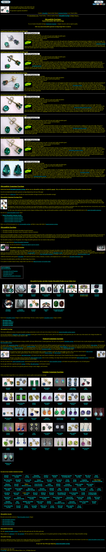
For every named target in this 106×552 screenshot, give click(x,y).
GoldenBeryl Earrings (49, 485)
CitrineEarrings (34, 434)
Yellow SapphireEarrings (73, 434)
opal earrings (10, 349)
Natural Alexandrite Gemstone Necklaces (13, 219)
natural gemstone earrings (52, 224)
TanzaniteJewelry (94, 502)
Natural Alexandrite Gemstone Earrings (81, 189)
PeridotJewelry (83, 493)
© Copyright (3, 550)
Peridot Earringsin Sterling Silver (92, 493)
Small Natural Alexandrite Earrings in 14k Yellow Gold (14, 52)
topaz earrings (89, 351)
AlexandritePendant (58, 295)
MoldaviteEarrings (43, 493)
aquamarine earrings (13, 345)
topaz (19, 334)
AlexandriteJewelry (71, 295)
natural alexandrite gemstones (94, 210)
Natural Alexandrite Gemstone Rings (12, 221)
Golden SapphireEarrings (79, 485)
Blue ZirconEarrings (88, 476)
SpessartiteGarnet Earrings (72, 502)
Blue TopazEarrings (86, 434)
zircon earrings (63, 346)
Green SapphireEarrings (47, 434)
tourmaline (27, 334)
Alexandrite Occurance (8, 272)
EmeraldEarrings (34, 389)
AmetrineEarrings (6, 476)
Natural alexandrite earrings (16, 7)
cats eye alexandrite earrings (37, 189)
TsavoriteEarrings (18, 506)
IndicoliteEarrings (51, 489)
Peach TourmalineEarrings (73, 493)
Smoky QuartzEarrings (40, 502)
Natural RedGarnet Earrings (69, 498)
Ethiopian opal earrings (69, 347)
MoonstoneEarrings (98, 419)
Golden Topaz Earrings (34, 449)
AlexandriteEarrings (33, 310)
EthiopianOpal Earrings (7, 485)
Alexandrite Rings (6, 320)
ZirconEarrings (79, 506)
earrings (23, 364)
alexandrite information (75, 256)
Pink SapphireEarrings (47, 404)
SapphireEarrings (49, 502)
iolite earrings (57, 352)
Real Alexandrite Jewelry (23, 517)
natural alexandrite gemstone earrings (82, 107)
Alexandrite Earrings (64, 15)
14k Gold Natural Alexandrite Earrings (10, 137)
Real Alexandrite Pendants (8, 522)
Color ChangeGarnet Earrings (73, 389)
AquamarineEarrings (59, 404)
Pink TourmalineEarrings (85, 449)
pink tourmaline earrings (82, 357)
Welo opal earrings (18, 347)
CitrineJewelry (75, 480)
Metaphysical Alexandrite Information (12, 276)
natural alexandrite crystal (84, 254)
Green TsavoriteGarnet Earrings (38, 485)
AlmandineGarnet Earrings (36, 476)
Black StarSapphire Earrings (30, 489)
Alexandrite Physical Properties (10, 271)
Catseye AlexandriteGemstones (46, 295)
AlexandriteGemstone (33, 295)
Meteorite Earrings (26, 485)
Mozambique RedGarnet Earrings (61, 493)
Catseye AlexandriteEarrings (17, 476)
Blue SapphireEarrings (47, 389)
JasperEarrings (99, 489)
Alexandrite (45, 13)
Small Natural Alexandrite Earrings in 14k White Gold (14, 31)
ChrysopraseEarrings (59, 480)
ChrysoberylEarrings (50, 480)
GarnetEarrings (52, 506)
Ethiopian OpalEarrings (8, 464)
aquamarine (15, 334)
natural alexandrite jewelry (13, 212)
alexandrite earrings (100, 43)
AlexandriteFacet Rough (8, 310)
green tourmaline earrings (55, 361)
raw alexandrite (31, 252)
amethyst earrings (31, 346)
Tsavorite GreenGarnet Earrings (60, 419)
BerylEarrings (27, 476)
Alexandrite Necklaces (7, 322)
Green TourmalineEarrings (21, 404)
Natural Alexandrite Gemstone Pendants (13, 216)
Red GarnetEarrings (21, 419)
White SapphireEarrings (60, 434)
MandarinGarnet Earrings (47, 419)
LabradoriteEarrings (7, 493)
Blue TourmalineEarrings (8, 419)
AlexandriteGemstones (96, 295)
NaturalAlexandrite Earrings (19, 498)
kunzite (23, 334)
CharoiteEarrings (8, 434)
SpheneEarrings (73, 449)
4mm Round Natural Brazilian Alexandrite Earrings (13, 95)
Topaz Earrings (21, 389)
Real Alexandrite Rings (7, 521)
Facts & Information (6, 268)
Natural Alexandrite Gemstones (21, 242)
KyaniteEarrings (74, 489)
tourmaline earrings (68, 341)
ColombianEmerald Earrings (84, 480)
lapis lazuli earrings (26, 355)
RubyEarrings (86, 389)
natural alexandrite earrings (40, 176)
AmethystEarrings (73, 419)
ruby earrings (94, 345)
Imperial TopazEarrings (73, 404)
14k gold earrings (35, 364)
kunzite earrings (48, 352)
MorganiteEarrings (51, 493)
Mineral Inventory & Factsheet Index (42, 261)
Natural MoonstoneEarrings (57, 498)
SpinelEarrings (96, 476)
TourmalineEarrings (85, 404)
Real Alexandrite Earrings (8, 524)
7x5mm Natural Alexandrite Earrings (10, 159)
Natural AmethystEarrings (31, 498)
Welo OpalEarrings (60, 506)
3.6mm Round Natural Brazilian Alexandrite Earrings (14, 73)
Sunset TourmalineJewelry (83, 502)
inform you (13, 194)
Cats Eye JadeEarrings (27, 480)
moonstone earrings (46, 349)
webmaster (11, 533)
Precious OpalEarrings (80, 498)
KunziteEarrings (67, 489)
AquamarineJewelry (55, 476)
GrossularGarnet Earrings (68, 485)
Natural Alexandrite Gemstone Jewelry (12, 215)
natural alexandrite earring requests (67, 332)
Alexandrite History (7, 274)
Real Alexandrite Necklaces (46, 254)
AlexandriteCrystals (20, 295)
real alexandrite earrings (15, 8)
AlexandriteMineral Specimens (21, 310)
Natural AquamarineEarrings (44, 498)
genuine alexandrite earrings (11, 531)
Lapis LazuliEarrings (21, 434)
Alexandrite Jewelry (84, 294)
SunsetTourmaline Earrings (59, 502)
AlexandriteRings (46, 310)
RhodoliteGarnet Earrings (8, 502)
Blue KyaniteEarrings (34, 419)
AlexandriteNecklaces (8, 295)
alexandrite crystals (57, 252)
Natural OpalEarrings (7, 498)
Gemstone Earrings (62, 13)
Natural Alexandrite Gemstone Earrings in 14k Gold (13, 115)
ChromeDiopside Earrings (38, 480)
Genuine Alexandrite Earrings (39, 24)
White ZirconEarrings (43, 506)
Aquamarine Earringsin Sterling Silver (66, 476)
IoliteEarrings (86, 419)
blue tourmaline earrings (6, 342)
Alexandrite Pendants (7, 323)
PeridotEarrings (8, 449)
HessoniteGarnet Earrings (42, 489)
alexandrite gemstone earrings (51, 26)
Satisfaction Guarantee (51, 24)
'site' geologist (21, 533)
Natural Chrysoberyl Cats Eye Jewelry (30, 244)
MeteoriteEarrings (35, 493)
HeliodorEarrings (34, 404)
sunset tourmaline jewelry (19, 361)
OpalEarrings (60, 389)
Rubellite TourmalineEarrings (28, 502)
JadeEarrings (91, 489)
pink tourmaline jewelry (36, 357)
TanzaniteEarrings (8, 404)
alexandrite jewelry (10, 317)
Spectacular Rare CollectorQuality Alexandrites (58, 310)
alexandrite (20, 256)
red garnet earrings (7, 347)
